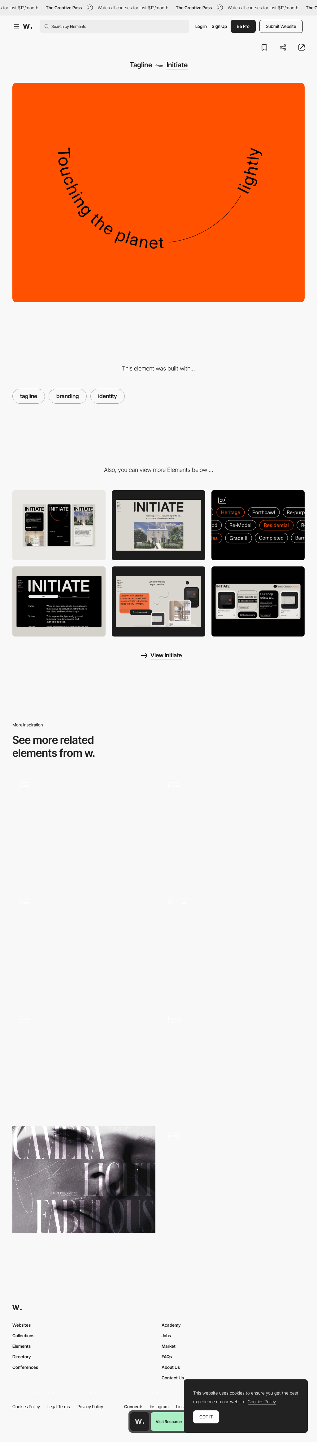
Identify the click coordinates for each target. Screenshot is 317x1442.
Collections (23, 1335)
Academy (171, 1325)
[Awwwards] (27, 26)
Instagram (159, 1406)
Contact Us (173, 1377)
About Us (171, 1367)
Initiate (177, 64)
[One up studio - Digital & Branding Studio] (83, 943)
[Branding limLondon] (233, 946)
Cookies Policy (26, 1406)
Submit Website (281, 26)
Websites (21, 1325)
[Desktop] (158, 525)
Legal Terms (58, 1406)
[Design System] (233, 1179)
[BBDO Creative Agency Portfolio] (233, 1060)
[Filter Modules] (258, 525)
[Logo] (83, 829)
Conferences (25, 1367)
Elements (21, 1346)
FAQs (167, 1356)
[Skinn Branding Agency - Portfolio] (233, 826)
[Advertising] (83, 1179)
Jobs (166, 1335)
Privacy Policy (90, 1406)
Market (169, 1346)
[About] (59, 601)
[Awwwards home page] (139, 1421)
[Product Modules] (258, 601)
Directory (21, 1356)
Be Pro (243, 26)
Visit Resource (169, 1421)
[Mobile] (59, 525)
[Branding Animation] (83, 1062)
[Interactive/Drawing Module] (158, 601)
